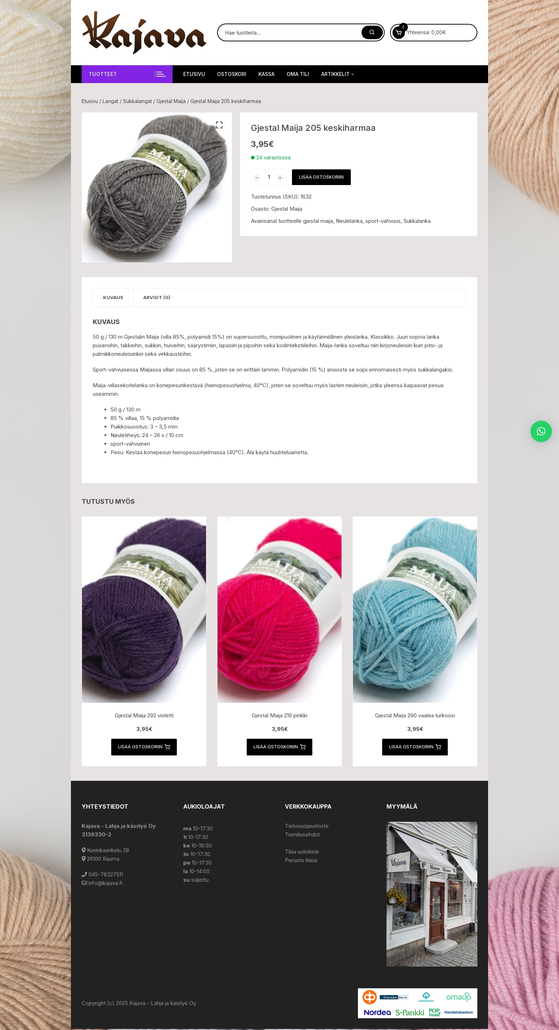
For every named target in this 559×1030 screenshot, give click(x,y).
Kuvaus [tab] (114, 298)
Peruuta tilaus (301, 861)
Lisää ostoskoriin (321, 177)
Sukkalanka (417, 220)
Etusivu (194, 74)
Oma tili (298, 74)
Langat (110, 101)
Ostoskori (231, 74)
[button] (219, 125)
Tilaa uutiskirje (302, 852)
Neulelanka (349, 220)
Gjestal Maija (171, 101)
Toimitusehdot (302, 835)
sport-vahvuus (383, 220)
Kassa (266, 74)
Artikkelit (338, 74)
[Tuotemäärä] (269, 177)
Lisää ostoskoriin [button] (144, 747)
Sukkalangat (137, 101)
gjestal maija (318, 220)
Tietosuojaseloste (307, 827)
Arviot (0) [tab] (159, 298)
